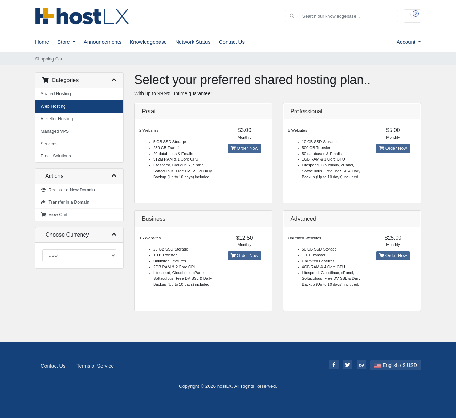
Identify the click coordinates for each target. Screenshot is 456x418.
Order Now (244, 148)
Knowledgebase (148, 42)
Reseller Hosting (57, 118)
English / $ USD (395, 365)
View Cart (54, 214)
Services (49, 143)
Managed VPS (55, 131)
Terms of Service (95, 366)
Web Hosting (53, 106)
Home (42, 42)
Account (407, 42)
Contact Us (232, 42)
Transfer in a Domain (65, 202)
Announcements (102, 42)
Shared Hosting (56, 93)
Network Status (193, 42)
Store (64, 42)
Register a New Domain (68, 190)
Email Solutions (56, 156)
